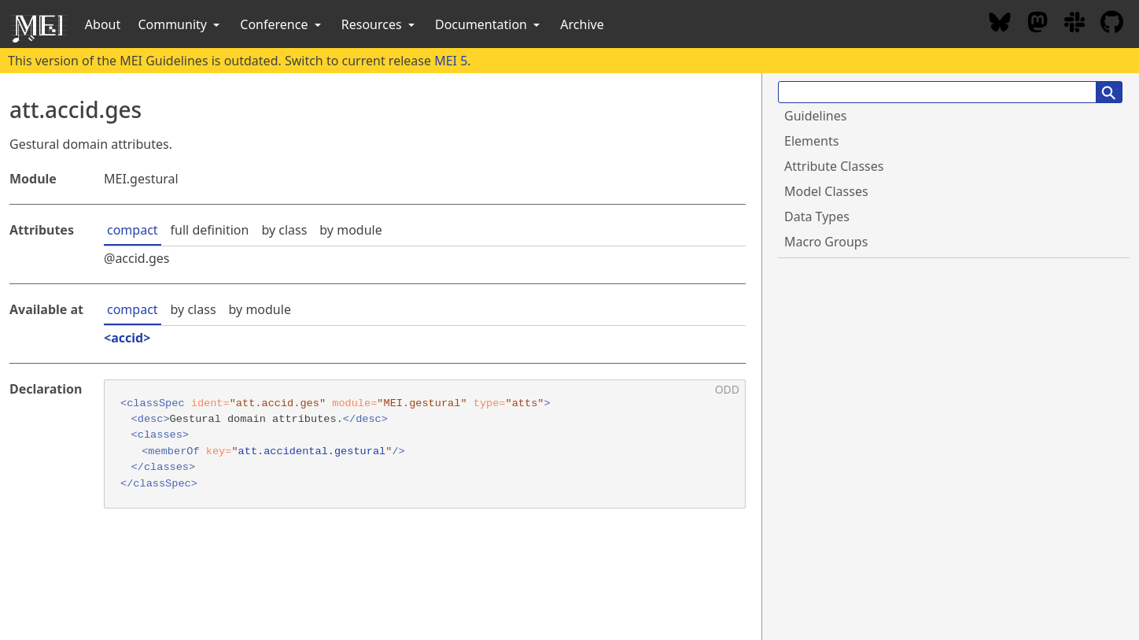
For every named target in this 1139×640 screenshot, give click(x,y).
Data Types (817, 216)
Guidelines (815, 115)
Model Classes (826, 191)
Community (180, 24)
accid (127, 337)
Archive (581, 24)
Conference (281, 24)
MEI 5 (450, 60)
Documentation (489, 24)
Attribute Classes (833, 166)
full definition (210, 230)
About (102, 24)
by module (350, 230)
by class (284, 230)
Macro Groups (826, 241)
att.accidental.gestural (312, 451)
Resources (379, 24)
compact (132, 230)
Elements (811, 141)
